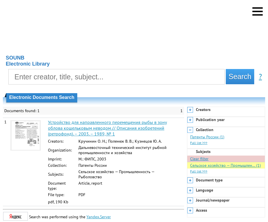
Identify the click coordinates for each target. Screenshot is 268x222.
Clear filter (199, 158)
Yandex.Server (98, 216)
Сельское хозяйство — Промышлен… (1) (225, 165)
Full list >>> (198, 143)
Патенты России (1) (207, 136)
